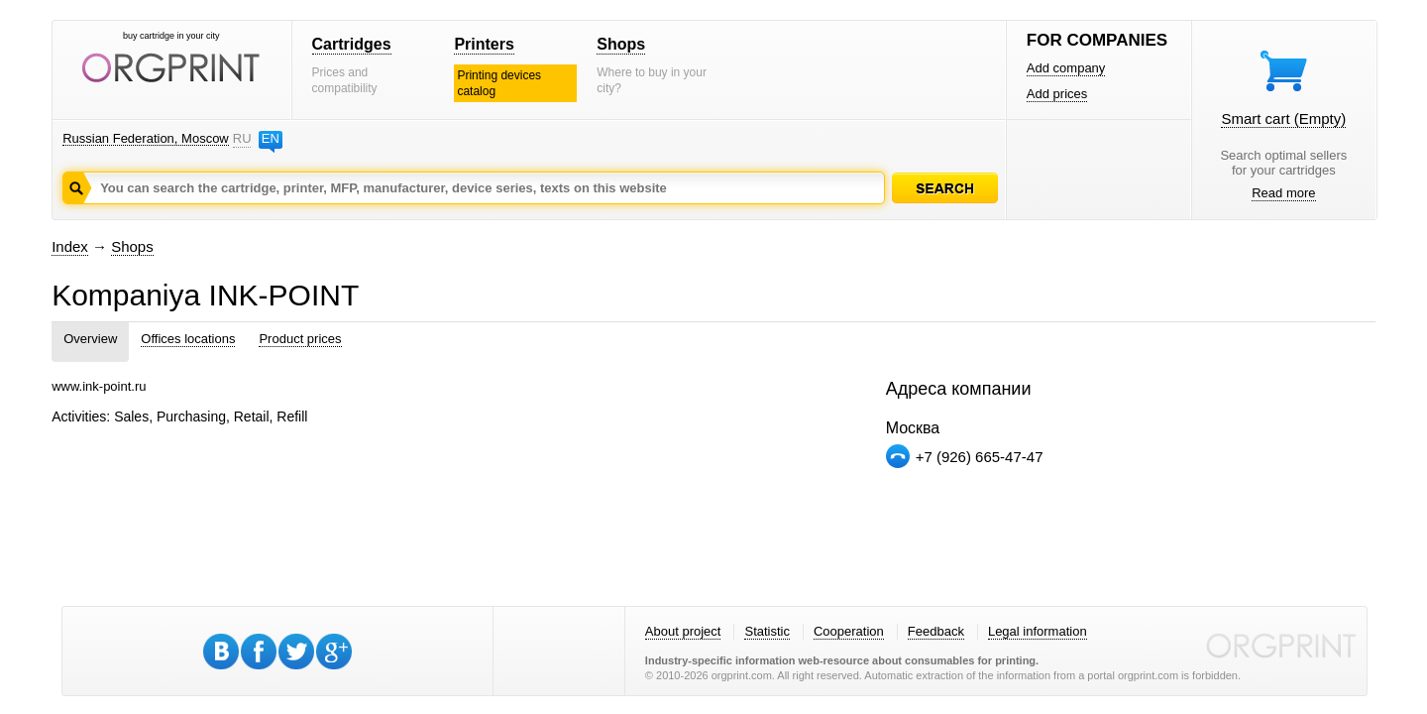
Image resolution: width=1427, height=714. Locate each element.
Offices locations (188, 338)
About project (683, 631)
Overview (90, 338)
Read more (1283, 192)
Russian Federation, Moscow (145, 138)
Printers (483, 44)
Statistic (767, 631)
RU (242, 138)
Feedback (936, 631)
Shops (621, 44)
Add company (1066, 67)
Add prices (1057, 93)
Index (70, 246)
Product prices (300, 338)
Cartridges (351, 44)
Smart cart (1283, 118)
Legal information (1037, 631)
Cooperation (849, 631)
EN (270, 138)
